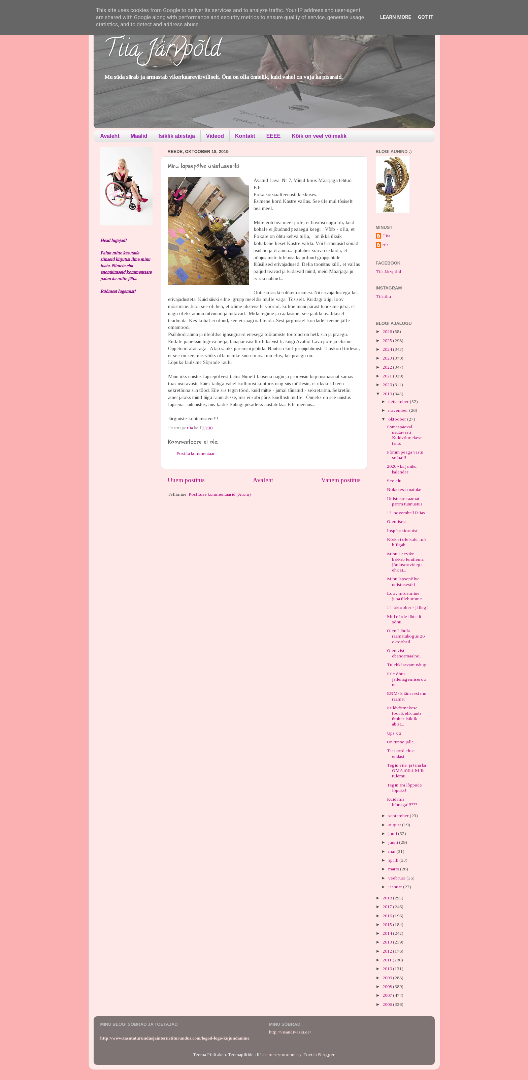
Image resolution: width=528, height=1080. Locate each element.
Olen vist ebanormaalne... (404, 653)
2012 (388, 951)
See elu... (395, 480)
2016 (388, 915)
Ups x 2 (394, 733)
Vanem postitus (341, 480)
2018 (388, 897)
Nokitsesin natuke (404, 489)
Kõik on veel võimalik (319, 136)
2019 (388, 393)
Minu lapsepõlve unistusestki (403, 581)
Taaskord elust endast (401, 753)
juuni (393, 842)
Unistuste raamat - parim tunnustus (405, 501)
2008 (388, 986)
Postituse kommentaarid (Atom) (220, 494)
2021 (388, 375)
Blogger (326, 1054)
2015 (388, 924)
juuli (393, 833)
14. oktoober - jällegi (407, 607)
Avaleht (110, 136)
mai (392, 851)
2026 (388, 331)
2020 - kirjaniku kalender (402, 469)
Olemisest (397, 521)
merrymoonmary (285, 1054)
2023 (388, 358)
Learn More (395, 17)
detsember (399, 401)
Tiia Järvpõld (162, 51)
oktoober (397, 419)
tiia (386, 244)
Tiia (386, 235)
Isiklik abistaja (177, 136)
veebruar (397, 878)
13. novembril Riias (406, 512)
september (399, 815)
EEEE (273, 136)
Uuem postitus (186, 480)
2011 (388, 959)
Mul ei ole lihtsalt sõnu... (404, 619)
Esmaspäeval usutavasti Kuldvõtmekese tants (405, 435)
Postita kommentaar (195, 453)
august (395, 824)
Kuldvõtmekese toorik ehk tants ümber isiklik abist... (404, 716)
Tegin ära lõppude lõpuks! (404, 787)
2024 (388, 349)
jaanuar (395, 886)
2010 (388, 968)
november (398, 410)
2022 (388, 367)
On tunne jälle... (402, 741)
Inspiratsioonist (402, 530)
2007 (388, 995)
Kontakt (245, 136)
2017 (388, 906)
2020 (388, 384)
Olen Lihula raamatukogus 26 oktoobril (406, 636)
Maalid (139, 136)
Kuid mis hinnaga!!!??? (402, 802)
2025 (388, 340)
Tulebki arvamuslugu (407, 664)
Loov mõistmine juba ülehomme (404, 596)
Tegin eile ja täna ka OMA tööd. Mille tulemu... (406, 770)
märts (394, 868)
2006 (388, 1004)
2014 (388, 933)
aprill (393, 860)
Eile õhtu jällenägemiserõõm (406, 679)
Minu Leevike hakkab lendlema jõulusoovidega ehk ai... (405, 562)
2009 (388, 977)
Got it (425, 17)
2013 (388, 942)
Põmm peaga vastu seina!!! (405, 455)
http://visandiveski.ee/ (290, 1032)
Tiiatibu (383, 296)
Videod (215, 136)
